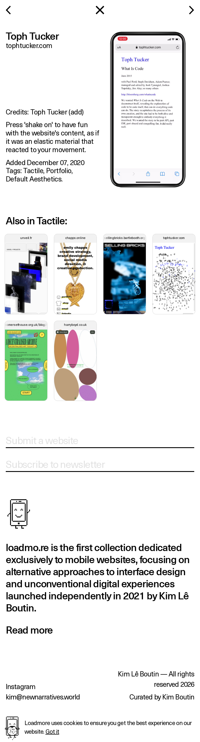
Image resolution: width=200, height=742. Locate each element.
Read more (29, 631)
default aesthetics (33, 178)
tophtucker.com (29, 45)
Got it (52, 731)
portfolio (58, 170)
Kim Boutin (178, 696)
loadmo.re (27, 548)
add (76, 111)
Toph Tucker (48, 111)
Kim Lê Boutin (138, 673)
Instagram (20, 686)
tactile (33, 170)
